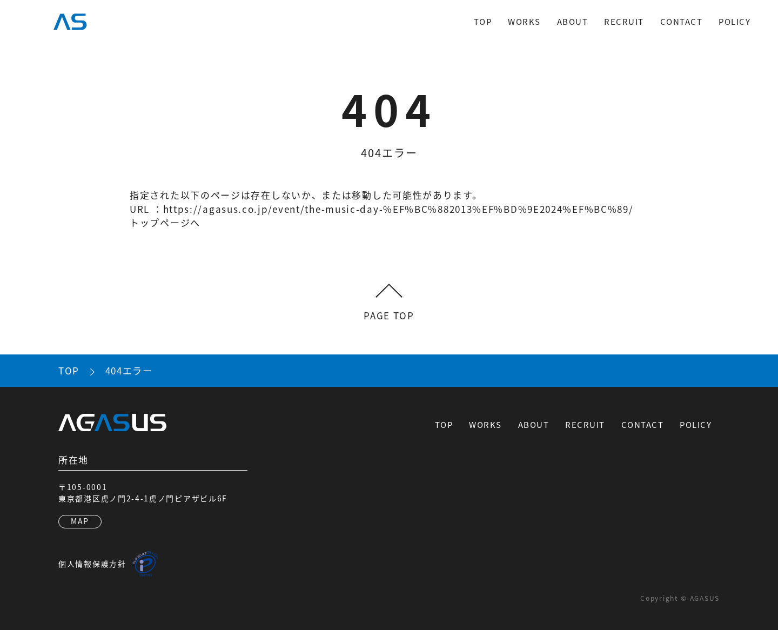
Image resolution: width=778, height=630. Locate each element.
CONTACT (681, 21)
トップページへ (165, 222)
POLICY (734, 21)
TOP (483, 21)
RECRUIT (624, 21)
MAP (80, 520)
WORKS (524, 21)
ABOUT (572, 21)
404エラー (129, 370)
